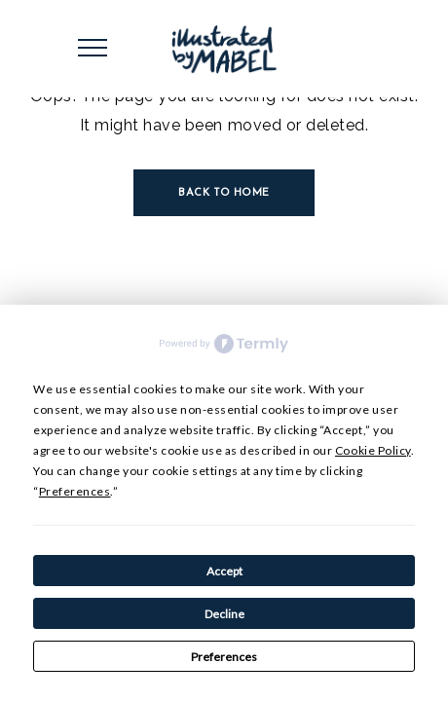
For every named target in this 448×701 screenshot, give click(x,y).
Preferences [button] (75, 491)
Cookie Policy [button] (373, 450)
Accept (224, 571)
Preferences (224, 656)
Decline (224, 614)
